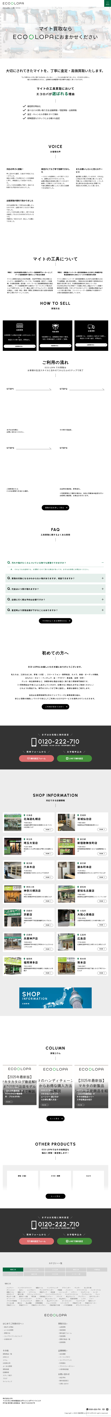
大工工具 (55, 1274)
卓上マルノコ (70, 1296)
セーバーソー (11, 1298)
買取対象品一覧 (64, 1339)
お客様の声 (8, 1339)
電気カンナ (92, 1301)
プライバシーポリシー (67, 1366)
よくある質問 (8, 1330)
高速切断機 (73, 1298)
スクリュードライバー (34, 1294)
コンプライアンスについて (13, 1336)
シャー (91, 1298)
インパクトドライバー (25, 1288)
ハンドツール (13, 1274)
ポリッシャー (11, 1290)
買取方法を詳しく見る (54, 507)
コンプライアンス (65, 1360)
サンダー (77, 1288)
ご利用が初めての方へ (54, 706)
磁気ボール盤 (23, 1296)
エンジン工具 (34, 1270)
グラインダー (66, 1288)
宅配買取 (62, 1336)
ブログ (5, 1378)
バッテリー (10, 1288)
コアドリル (32, 1292)
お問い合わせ (64, 1374)
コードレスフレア (26, 1301)
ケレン (97, 1294)
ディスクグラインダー (47, 1290)
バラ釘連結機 (68, 1305)
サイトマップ (7, 1381)
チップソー (82, 1296)
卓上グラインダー (52, 1301)
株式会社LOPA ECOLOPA (13, 3)
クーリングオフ (64, 1357)
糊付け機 (20, 1294)
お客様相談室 (64, 1369)
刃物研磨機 (38, 1303)
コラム (5, 1360)
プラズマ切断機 (12, 1301)
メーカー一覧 (76, 1274)
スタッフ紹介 (7, 1375)
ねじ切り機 (87, 1288)
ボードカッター (67, 1301)
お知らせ (6, 1357)
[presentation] (99, 1413)
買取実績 (6, 1369)
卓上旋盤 (28, 1303)
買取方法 (7, 1333)
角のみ (20, 1303)
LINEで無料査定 (74, 758)
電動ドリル (39, 1288)
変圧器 (53, 1292)
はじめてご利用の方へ (12, 1323)
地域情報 (62, 1330)
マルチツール (85, 1292)
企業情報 (62, 1350)
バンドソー (69, 1290)
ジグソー (74, 1292)
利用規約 (62, 1363)
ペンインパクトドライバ (53, 1294)
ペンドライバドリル (71, 1294)
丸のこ (21, 1290)
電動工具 (13, 1270)
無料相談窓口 (64, 1380)
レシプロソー (31, 1290)
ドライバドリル (82, 1290)
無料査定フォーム (36, 758)
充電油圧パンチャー (46, 1296)
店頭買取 (62, 1342)
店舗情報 (6, 1372)
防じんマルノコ (50, 1298)
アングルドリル (87, 1294)
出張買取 (62, 1327)
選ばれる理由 (8, 1327)
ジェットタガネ (51, 1303)
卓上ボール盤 (11, 1296)
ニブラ (83, 1298)
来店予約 (62, 1377)
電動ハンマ (21, 1292)
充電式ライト (23, 1305)
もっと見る (54, 1118)
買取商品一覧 (7, 1354)
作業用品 (97, 1270)
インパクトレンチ (52, 1288)
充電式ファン (11, 1305)
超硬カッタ (39, 1301)
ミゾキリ (39, 1298)
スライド (59, 1296)
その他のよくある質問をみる (54, 620)
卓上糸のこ (62, 1298)
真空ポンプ (43, 1292)
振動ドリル (10, 1292)
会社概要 (62, 1354)
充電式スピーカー (91, 1303)
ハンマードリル (96, 1290)
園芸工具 (76, 1270)
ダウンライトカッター (83, 1305)
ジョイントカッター (25, 1298)
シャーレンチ (63, 1292)
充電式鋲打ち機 (55, 1305)
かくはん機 (10, 1303)
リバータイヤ (64, 1303)
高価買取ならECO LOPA (86, 1413)
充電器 (60, 1290)
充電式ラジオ (77, 1303)
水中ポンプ (10, 1294)
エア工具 (55, 1270)
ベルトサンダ (80, 1301)
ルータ (95, 1292)
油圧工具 (34, 1274)
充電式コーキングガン (38, 1305)
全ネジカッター (94, 1296)
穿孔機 (33, 1296)
